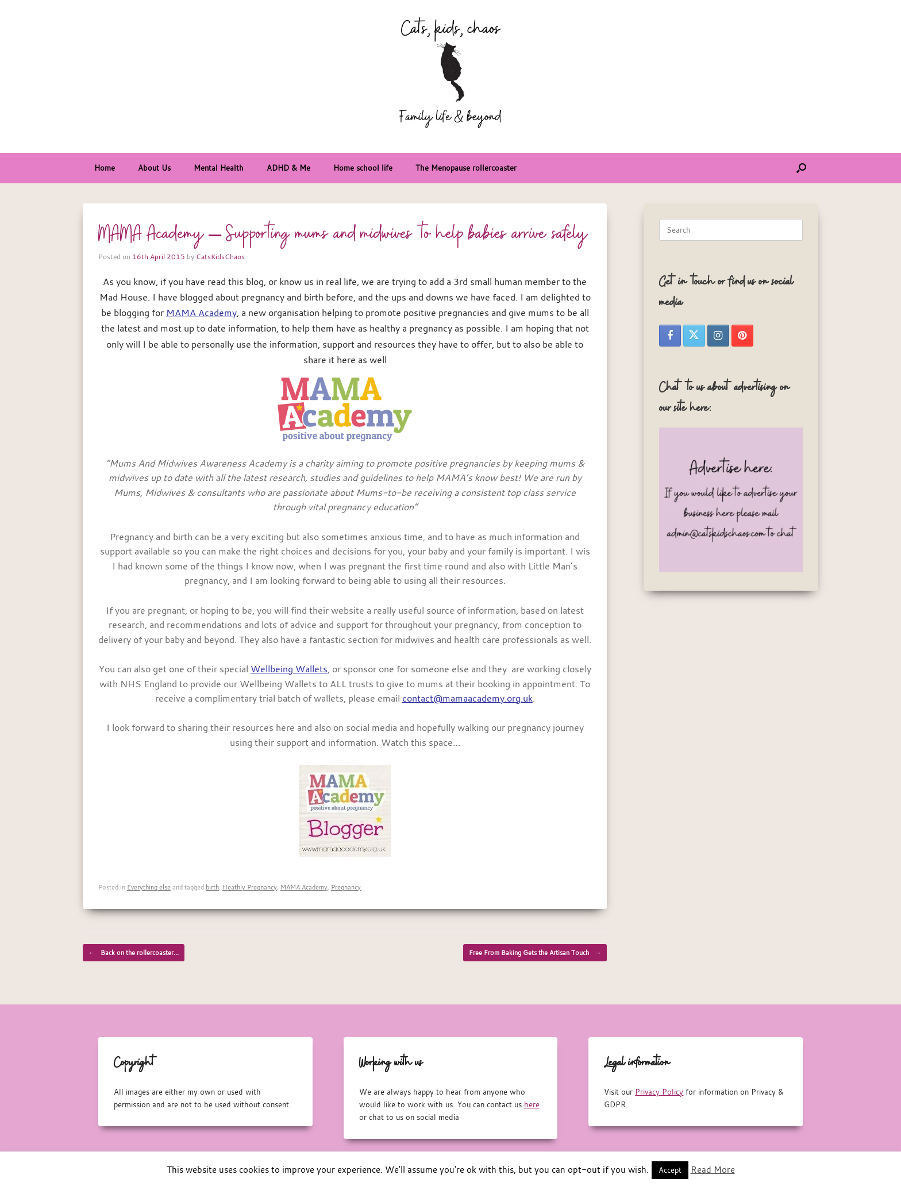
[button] (801, 168)
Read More (713, 1169)
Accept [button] (670, 1170)
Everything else (149, 887)
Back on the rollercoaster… (133, 952)
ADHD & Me (288, 168)
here (532, 1104)
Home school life (362, 168)
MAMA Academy (201, 312)
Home (104, 168)
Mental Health (219, 168)
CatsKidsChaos (220, 256)
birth (212, 887)
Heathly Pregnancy (249, 887)
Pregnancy (346, 887)
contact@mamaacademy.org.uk (467, 698)
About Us (154, 168)
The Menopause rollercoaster (466, 168)
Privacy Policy (659, 1092)
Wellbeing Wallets (289, 669)
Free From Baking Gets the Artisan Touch (535, 952)
